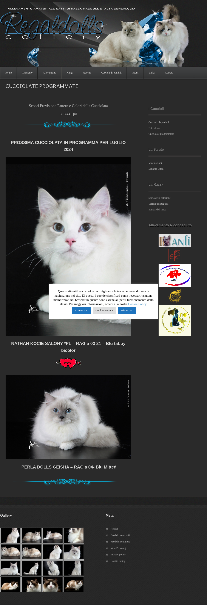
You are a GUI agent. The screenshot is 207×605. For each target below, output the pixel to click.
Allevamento (49, 72)
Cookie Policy (118, 561)
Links (152, 72)
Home (8, 72)
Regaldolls (97, 34)
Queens (87, 72)
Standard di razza (157, 209)
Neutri (135, 72)
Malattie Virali (156, 168)
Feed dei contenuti (120, 535)
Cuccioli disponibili (111, 72)
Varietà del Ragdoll (158, 203)
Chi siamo (27, 72)
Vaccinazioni (155, 163)
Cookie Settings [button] (104, 310)
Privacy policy (118, 554)
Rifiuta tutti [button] (126, 310)
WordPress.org (118, 548)
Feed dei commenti (120, 541)
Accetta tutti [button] (81, 310)
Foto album (154, 128)
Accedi (114, 528)
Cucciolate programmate (161, 133)
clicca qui (68, 113)
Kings (69, 72)
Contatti (169, 72)
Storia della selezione (159, 197)
